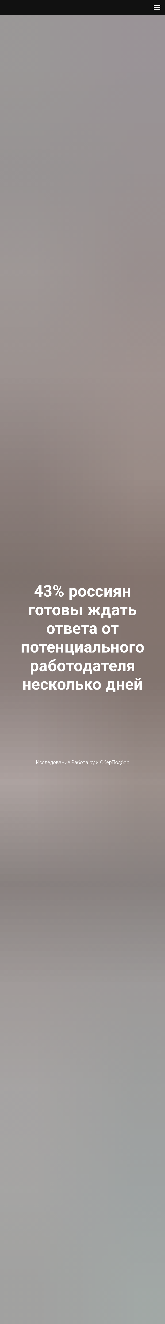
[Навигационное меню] (157, 7)
